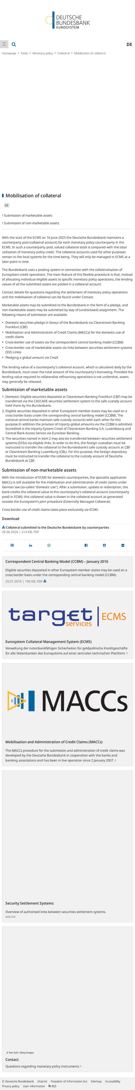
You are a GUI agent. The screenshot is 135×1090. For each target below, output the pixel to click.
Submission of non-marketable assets (30, 223)
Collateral (63, 53)
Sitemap (96, 1081)
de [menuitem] (129, 44)
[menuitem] (4, 44)
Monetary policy (42, 53)
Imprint (42, 1081)
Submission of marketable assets (27, 215)
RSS (52, 1086)
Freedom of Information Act (69, 1081)
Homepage (9, 53)
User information (34, 1086)
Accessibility (112, 1081)
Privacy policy (10, 1086)
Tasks (24, 53)
